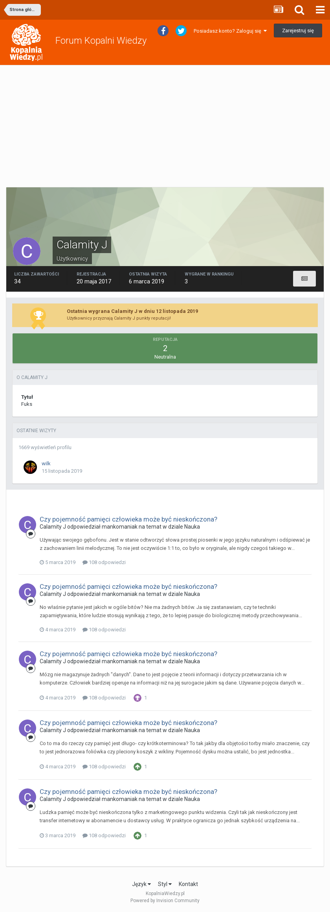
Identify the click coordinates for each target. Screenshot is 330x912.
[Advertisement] (165, 126)
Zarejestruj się (298, 30)
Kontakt (188, 884)
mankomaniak (120, 527)
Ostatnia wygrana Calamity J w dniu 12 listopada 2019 (132, 311)
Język (141, 884)
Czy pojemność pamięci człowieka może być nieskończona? (128, 519)
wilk (46, 463)
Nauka (192, 527)
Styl (165, 884)
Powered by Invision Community (165, 900)
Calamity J (53, 527)
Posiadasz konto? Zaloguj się (230, 31)
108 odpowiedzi (104, 562)
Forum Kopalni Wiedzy (101, 40)
